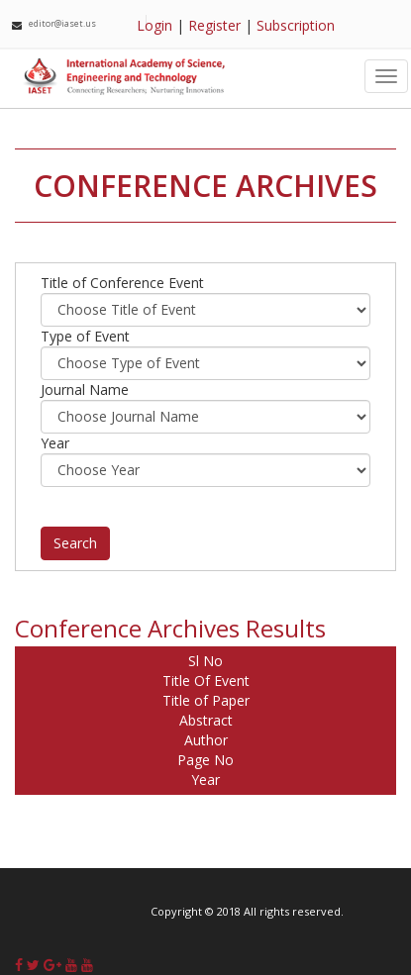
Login (154, 25)
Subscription (296, 25)
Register (214, 25)
